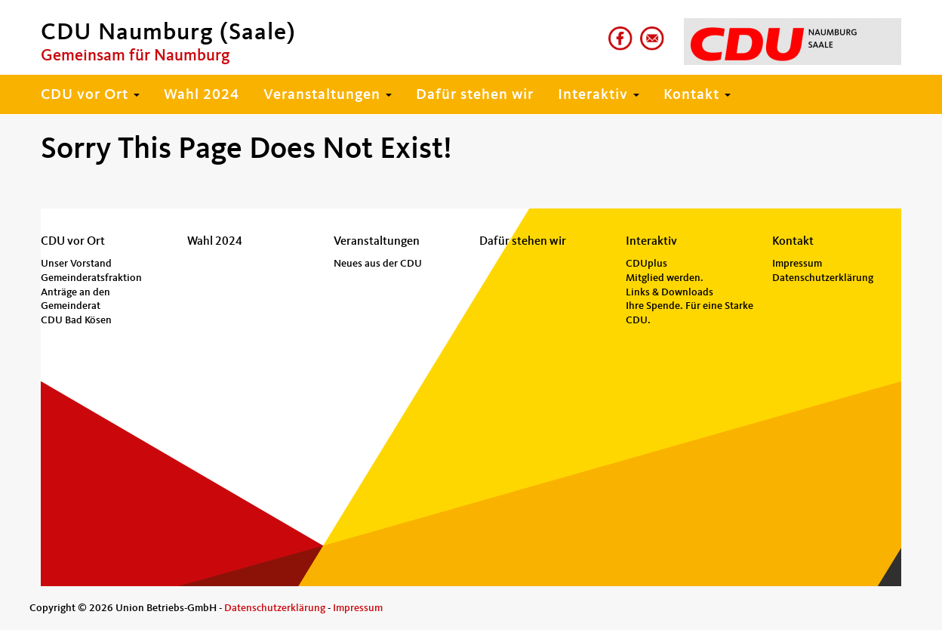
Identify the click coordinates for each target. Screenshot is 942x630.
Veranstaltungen (327, 95)
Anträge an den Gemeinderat (75, 299)
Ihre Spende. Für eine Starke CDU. (689, 313)
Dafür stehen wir (475, 95)
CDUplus (646, 263)
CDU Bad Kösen (76, 320)
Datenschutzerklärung (822, 278)
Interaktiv (598, 95)
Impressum (797, 263)
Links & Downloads (669, 292)
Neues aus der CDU (378, 263)
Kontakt (697, 95)
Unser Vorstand (76, 263)
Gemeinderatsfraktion (91, 278)
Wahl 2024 (201, 95)
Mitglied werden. (664, 278)
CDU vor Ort (90, 95)
